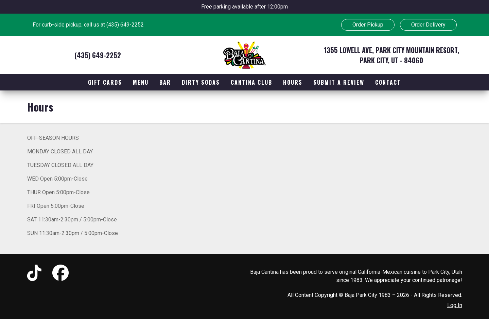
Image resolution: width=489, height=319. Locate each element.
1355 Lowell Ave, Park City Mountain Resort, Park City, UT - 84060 (391, 55)
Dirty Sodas (201, 82)
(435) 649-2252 (125, 24)
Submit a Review (338, 82)
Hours (292, 82)
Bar (165, 82)
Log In (454, 305)
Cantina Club (251, 82)
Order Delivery (428, 24)
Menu (141, 82)
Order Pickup (367, 24)
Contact (388, 82)
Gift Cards (105, 82)
